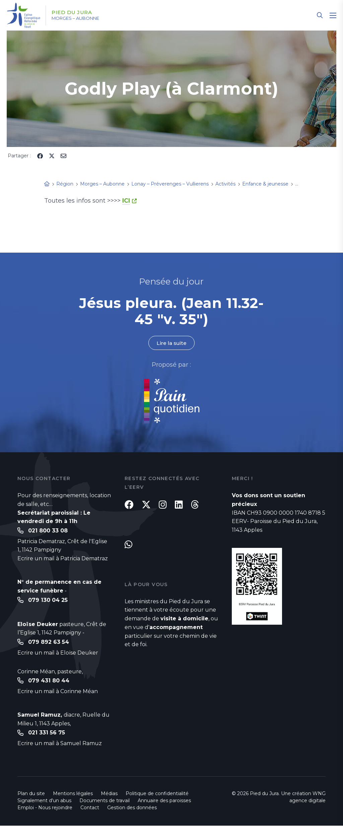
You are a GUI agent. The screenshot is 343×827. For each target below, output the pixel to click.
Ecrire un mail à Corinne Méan (57, 692)
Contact (89, 809)
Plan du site (31, 795)
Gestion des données (132, 809)
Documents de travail (104, 802)
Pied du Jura (75, 12)
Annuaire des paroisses (164, 802)
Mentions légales (73, 795)
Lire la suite (171, 343)
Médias (109, 795)
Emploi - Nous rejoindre (44, 809)
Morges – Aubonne (80, 18)
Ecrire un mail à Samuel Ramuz (59, 744)
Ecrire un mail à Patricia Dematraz (62, 559)
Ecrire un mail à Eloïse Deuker (57, 653)
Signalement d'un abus (44, 802)
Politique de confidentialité (157, 795)
